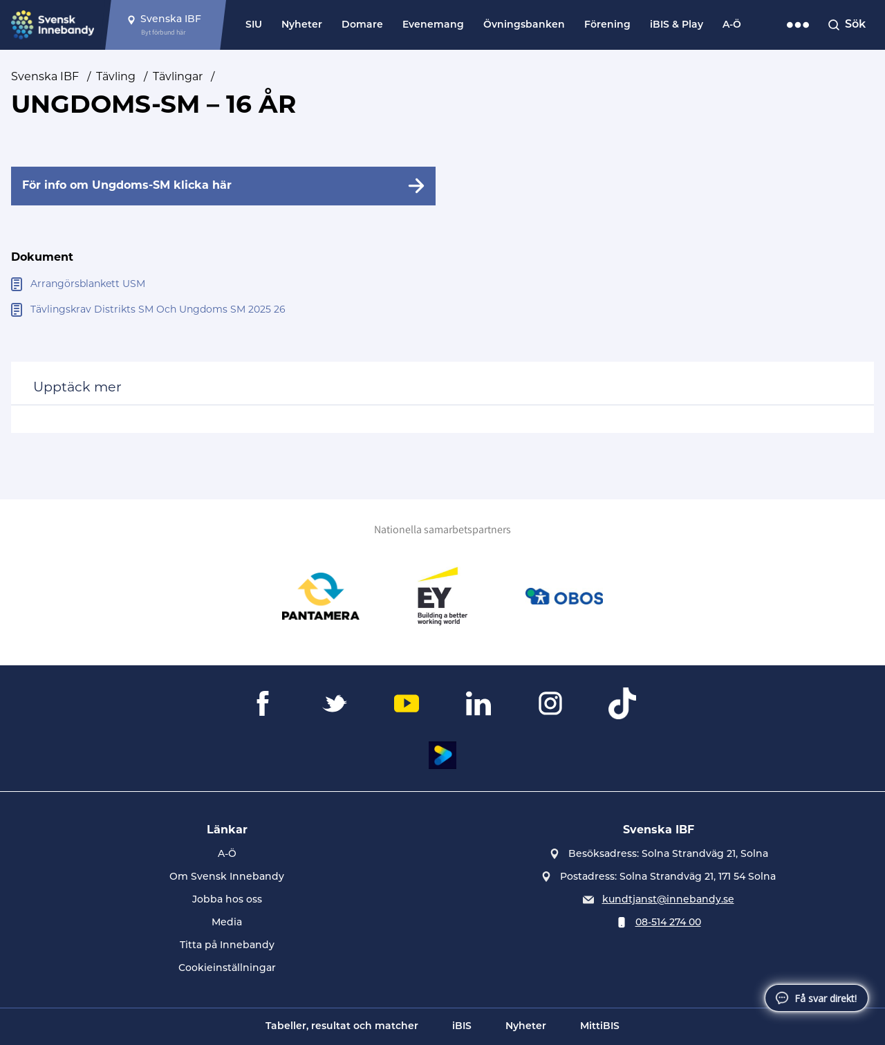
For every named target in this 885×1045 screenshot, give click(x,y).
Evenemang (433, 25)
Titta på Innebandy (227, 946)
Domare (362, 25)
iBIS (462, 1026)
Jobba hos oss (227, 900)
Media (227, 923)
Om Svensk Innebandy (226, 877)
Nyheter (301, 25)
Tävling (116, 77)
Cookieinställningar (227, 968)
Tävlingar (178, 77)
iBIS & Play (676, 25)
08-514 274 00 (668, 923)
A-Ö (732, 25)
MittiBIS (600, 1026)
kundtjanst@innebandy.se (668, 900)
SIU (253, 25)
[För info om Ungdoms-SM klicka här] (223, 186)
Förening (607, 25)
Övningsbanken (524, 25)
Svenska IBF (45, 77)
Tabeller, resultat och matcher (342, 1026)
